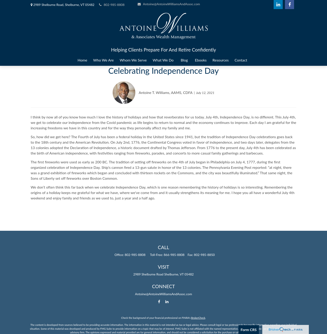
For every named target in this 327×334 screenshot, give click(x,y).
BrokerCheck (198, 317)
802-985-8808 (112, 5)
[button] (82, 60)
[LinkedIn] (278, 4)
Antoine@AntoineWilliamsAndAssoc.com (169, 4)
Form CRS (249, 329)
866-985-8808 (174, 255)
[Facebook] (289, 4)
